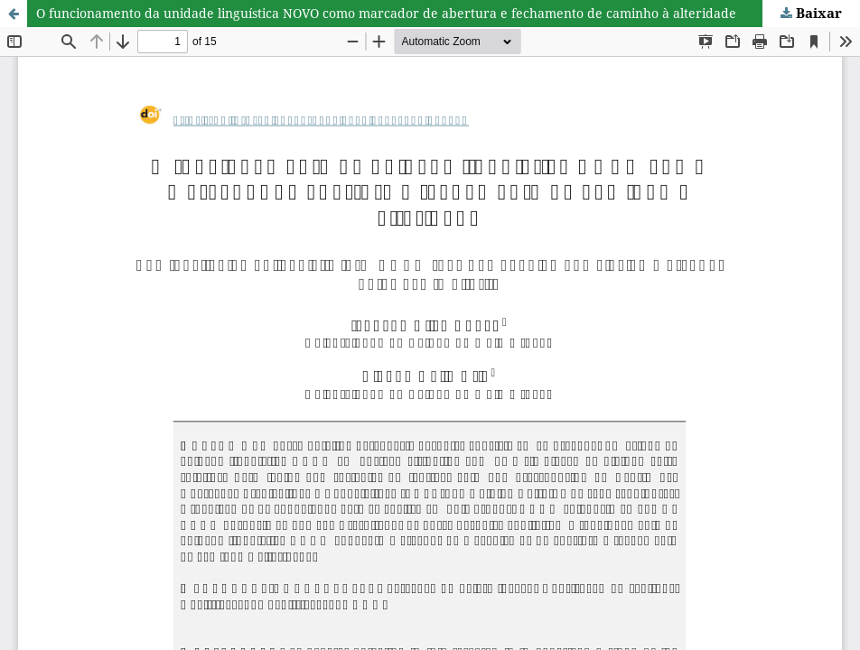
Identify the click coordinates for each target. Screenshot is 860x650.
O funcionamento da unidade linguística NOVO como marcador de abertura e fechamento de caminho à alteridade (386, 13)
